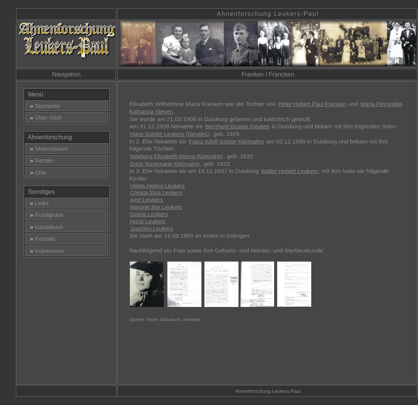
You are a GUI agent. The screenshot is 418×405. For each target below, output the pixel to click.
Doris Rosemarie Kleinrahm (165, 163)
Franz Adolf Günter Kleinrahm (226, 141)
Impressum (45, 251)
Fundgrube (45, 215)
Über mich (44, 117)
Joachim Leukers (151, 228)
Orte (37, 172)
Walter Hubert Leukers (289, 171)
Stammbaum (48, 148)
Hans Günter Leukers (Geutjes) (169, 134)
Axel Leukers (146, 199)
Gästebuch (45, 227)
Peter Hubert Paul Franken (312, 104)
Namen (40, 160)
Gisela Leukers (149, 214)
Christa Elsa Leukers (156, 192)
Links (38, 203)
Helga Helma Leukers (157, 185)
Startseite (43, 106)
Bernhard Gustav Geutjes (237, 126)
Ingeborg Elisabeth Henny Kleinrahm (176, 156)
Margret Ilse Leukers (156, 207)
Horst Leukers (147, 221)
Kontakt (41, 238)
